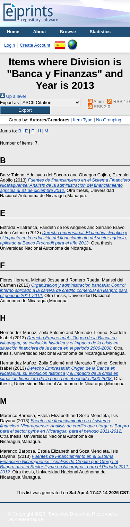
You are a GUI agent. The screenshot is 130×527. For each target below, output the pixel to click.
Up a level (13, 96)
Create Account (35, 45)
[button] (25, 110)
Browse (68, 31)
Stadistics (100, 31)
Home (13, 31)
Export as (9, 102)
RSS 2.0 (97, 106)
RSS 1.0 (117, 101)
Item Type (83, 119)
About (39, 31)
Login (9, 45)
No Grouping (108, 119)
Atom (94, 101)
